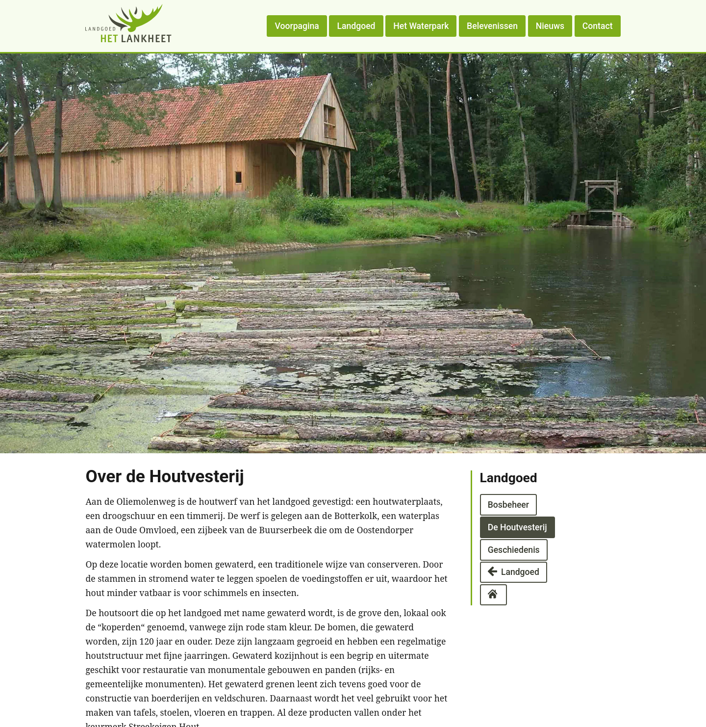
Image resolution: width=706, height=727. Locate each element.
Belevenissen (492, 26)
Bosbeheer (508, 505)
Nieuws (550, 26)
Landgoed (356, 26)
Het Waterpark (421, 26)
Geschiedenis (514, 549)
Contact (597, 26)
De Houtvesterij (517, 527)
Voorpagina (297, 26)
